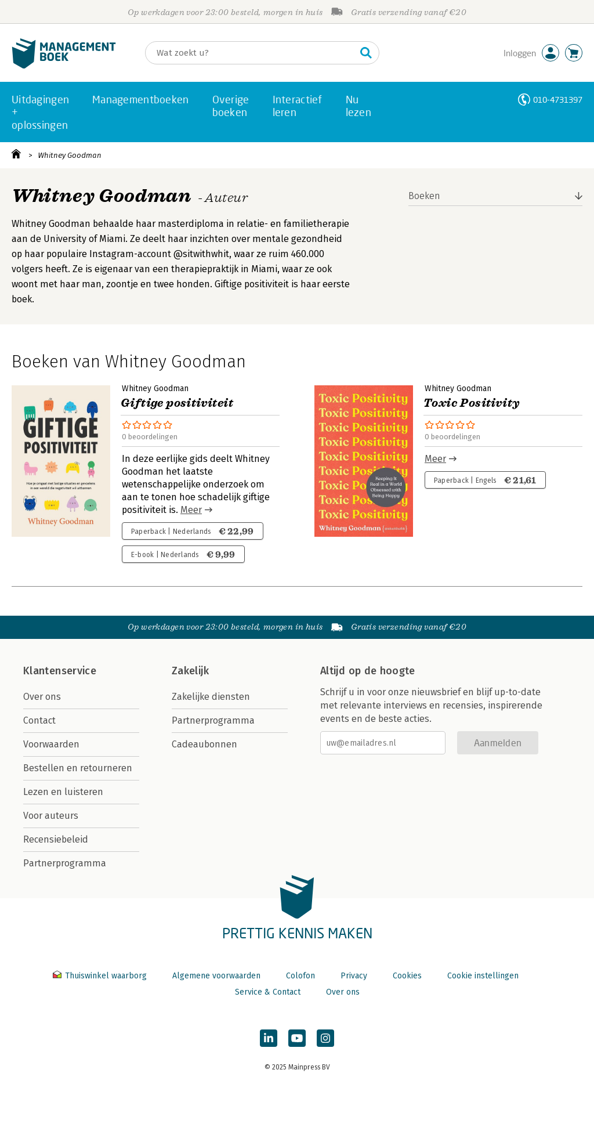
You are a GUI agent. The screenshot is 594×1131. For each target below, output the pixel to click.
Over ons (42, 696)
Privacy (354, 976)
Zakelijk (190, 670)
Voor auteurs (50, 815)
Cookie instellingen (483, 976)
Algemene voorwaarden (216, 976)
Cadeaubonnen (204, 744)
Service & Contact (267, 992)
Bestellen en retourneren (77, 768)
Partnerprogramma (64, 863)
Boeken (424, 195)
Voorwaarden (51, 744)
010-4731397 (557, 99)
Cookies (407, 976)
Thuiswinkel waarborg (101, 976)
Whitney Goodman (70, 155)
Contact (39, 720)
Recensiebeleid (55, 839)
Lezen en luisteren (63, 791)
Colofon (300, 976)
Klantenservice (59, 670)
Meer (191, 509)
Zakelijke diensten (211, 696)
